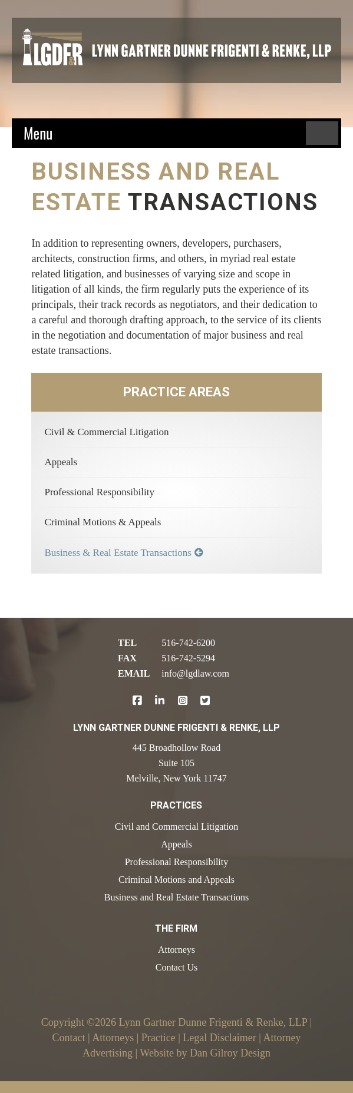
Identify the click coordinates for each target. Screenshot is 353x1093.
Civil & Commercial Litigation (106, 432)
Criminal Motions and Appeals (176, 880)
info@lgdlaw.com (195, 673)
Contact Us (177, 967)
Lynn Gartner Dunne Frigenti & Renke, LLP (212, 1022)
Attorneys (176, 950)
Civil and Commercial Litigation (176, 827)
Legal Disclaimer (219, 1038)
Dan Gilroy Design (230, 1053)
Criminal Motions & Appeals (102, 522)
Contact (68, 1038)
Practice (158, 1038)
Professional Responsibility (99, 492)
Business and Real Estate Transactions (176, 897)
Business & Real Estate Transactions (117, 552)
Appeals (60, 462)
